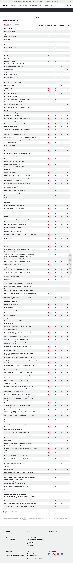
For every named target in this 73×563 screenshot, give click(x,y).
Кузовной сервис (30, 542)
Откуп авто (8, 536)
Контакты (54, 1)
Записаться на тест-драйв (61, 10)
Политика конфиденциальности (34, 553)
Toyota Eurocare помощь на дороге (34, 540)
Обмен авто (8, 534)
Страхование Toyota (52, 531)
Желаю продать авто (10, 539)
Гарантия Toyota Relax (32, 537)
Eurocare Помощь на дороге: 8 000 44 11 (21, 1)
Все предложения (37, 1)
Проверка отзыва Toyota (32, 536)
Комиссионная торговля (11, 537)
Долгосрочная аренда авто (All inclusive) (15, 555)
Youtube (53, 554)
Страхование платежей (53, 534)
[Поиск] (66, 1)
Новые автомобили (22, 5)
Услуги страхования (52, 533)
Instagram (58, 554)
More (51, 5)
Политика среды (30, 556)
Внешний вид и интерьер (16, 9)
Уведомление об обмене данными (34, 558)
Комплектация (30, 9)
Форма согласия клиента (32, 555)
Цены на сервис (30, 545)
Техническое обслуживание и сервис (35, 534)
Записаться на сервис (31, 533)
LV (70, 1)
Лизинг (49, 536)
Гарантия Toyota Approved (11, 533)
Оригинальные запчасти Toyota (34, 543)
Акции (28, 531)
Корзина (47, 1)
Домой (4, 9)
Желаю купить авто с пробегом (13, 540)
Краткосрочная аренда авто (12, 553)
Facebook (49, 554)
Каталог (8, 531)
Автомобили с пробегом (36, 5)
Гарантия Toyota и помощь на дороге (35, 539)
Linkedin (62, 554)
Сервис (47, 5)
